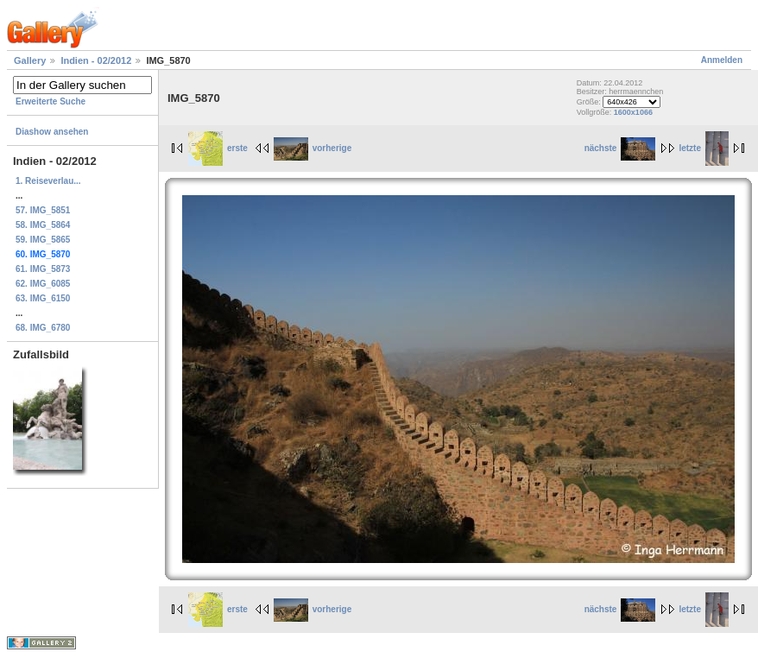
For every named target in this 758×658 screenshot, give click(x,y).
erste (218, 148)
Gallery (30, 60)
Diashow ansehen (52, 131)
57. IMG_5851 (43, 210)
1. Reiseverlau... (48, 181)
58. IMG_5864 (43, 225)
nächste (620, 148)
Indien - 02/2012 (95, 60)
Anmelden (721, 60)
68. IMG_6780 (43, 327)
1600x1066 (633, 112)
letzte (704, 148)
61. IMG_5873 (43, 269)
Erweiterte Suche (50, 101)
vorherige (313, 148)
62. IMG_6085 (43, 283)
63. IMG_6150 (43, 298)
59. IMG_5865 (43, 239)
